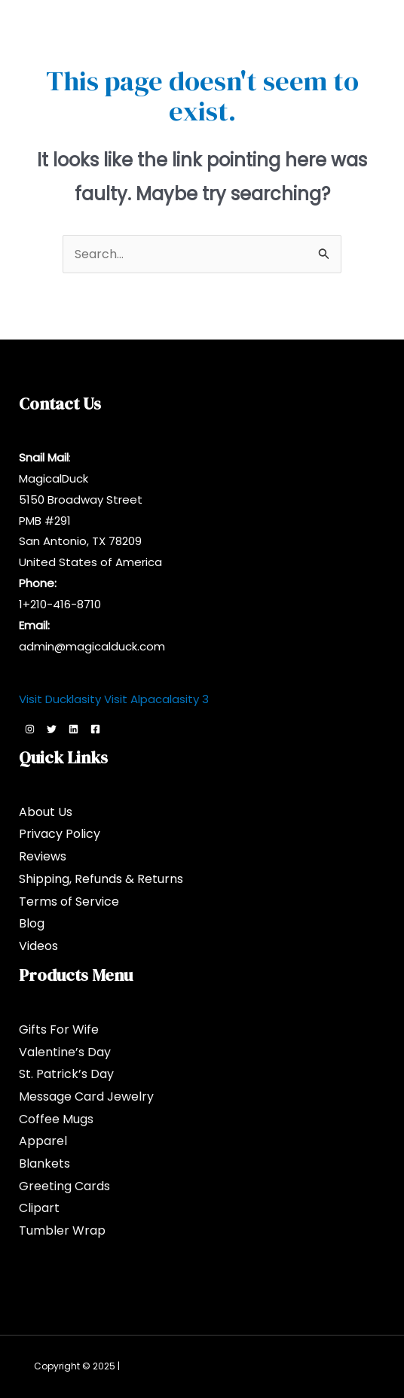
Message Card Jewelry (86, 1096)
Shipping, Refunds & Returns (101, 879)
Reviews (42, 856)
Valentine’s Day (65, 1052)
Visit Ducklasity (60, 699)
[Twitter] (52, 729)
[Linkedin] (73, 729)
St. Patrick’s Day (66, 1074)
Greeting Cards (64, 1186)
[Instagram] (30, 729)
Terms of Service (69, 901)
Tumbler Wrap (62, 1230)
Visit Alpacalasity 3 (156, 699)
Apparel (43, 1141)
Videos (38, 946)
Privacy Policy (59, 833)
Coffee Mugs (56, 1119)
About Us (45, 812)
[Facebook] (95, 729)
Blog (31, 923)
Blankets (44, 1163)
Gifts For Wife (59, 1029)
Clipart (39, 1208)
